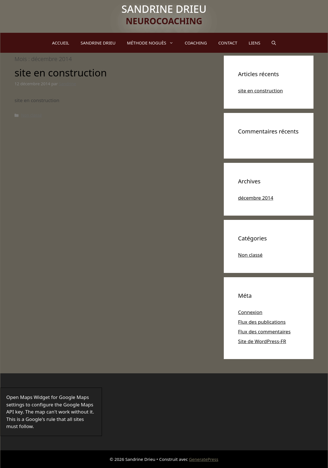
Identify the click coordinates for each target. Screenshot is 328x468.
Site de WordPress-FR (262, 341)
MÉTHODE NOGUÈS (153, 43)
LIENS (254, 43)
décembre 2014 (255, 198)
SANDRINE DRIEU (98, 43)
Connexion (250, 312)
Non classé (31, 115)
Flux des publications (262, 322)
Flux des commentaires (264, 331)
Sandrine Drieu (164, 9)
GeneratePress (203, 459)
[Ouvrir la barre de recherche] (274, 43)
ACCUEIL (60, 43)
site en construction (61, 72)
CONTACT (227, 43)
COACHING (196, 43)
